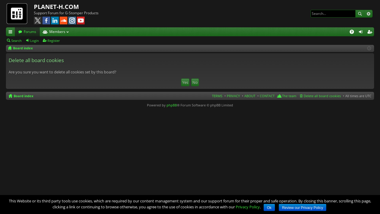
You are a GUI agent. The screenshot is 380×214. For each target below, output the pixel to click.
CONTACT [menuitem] (267, 96)
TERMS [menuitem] (217, 96)
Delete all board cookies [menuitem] (322, 96)
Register (54, 40)
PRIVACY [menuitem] (233, 96)
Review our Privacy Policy (302, 208)
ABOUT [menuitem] (249, 96)
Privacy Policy (248, 207)
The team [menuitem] (289, 96)
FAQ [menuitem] (353, 32)
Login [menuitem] (362, 32)
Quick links (11, 32)
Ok (269, 208)
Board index (23, 96)
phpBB (172, 105)
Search (359, 13)
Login (34, 40)
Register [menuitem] (371, 32)
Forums (30, 31)
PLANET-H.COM (56, 7)
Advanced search (368, 13)
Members (57, 31)
